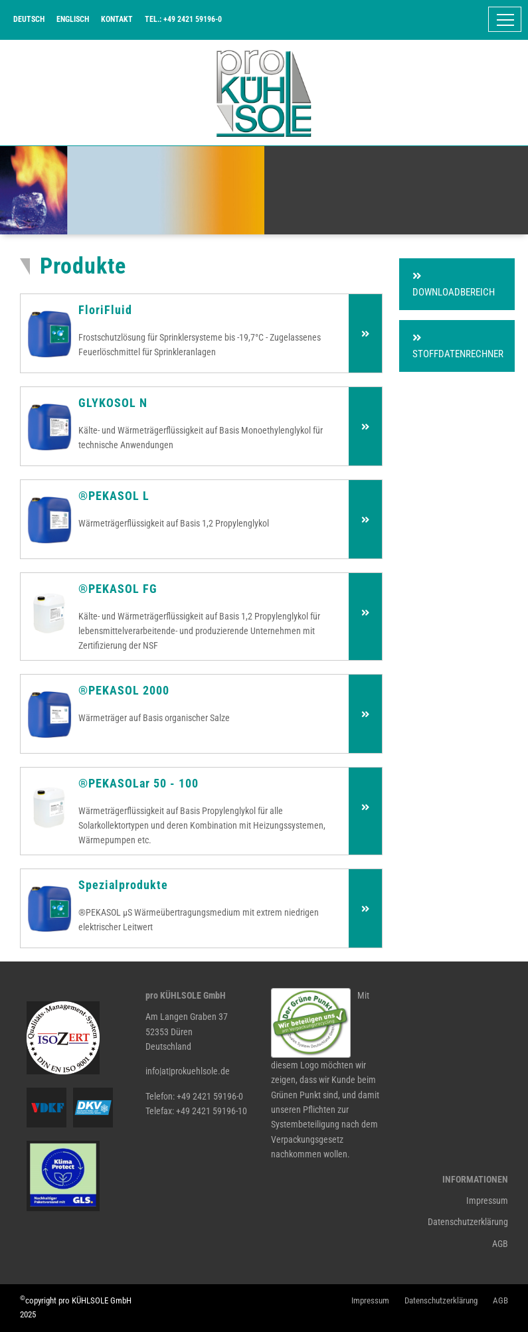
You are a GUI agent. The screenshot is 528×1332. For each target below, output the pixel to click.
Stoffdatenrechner (457, 346)
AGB (500, 1243)
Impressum (487, 1200)
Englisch (72, 19)
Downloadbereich (453, 284)
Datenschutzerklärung (468, 1221)
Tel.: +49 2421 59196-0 (183, 19)
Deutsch (28, 19)
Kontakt (117, 19)
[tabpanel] (264, 190)
